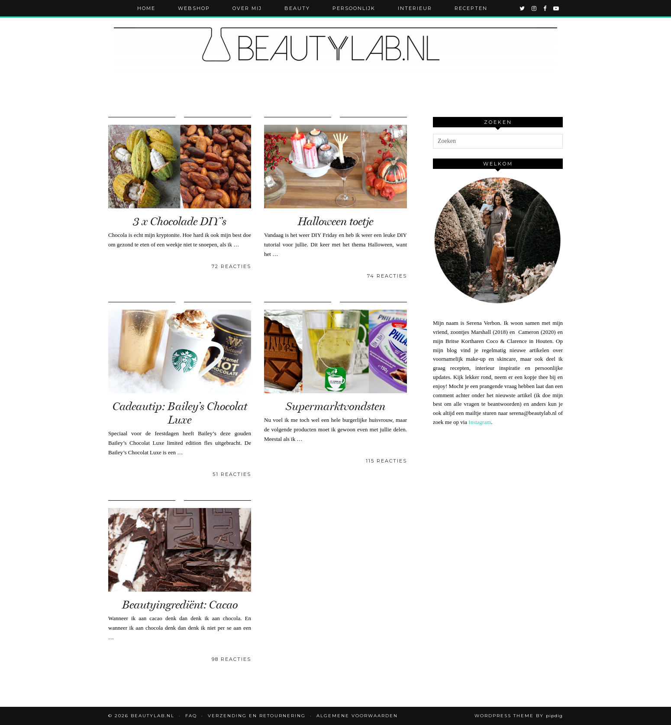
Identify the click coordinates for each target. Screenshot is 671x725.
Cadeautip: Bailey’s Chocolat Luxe (180, 413)
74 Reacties (387, 276)
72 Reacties (231, 266)
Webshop (194, 8)
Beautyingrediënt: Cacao (180, 605)
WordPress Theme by (518, 716)
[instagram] (534, 8)
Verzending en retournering (257, 716)
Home (146, 8)
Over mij (247, 8)
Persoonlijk (353, 8)
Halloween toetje (335, 221)
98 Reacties (231, 659)
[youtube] (556, 8)
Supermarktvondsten (335, 406)
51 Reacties (232, 474)
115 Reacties (386, 461)
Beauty (297, 8)
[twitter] (522, 8)
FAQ (191, 716)
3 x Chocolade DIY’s (179, 221)
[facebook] (545, 8)
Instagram (479, 422)
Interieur (415, 8)
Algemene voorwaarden (357, 716)
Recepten (471, 8)
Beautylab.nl (152, 716)
